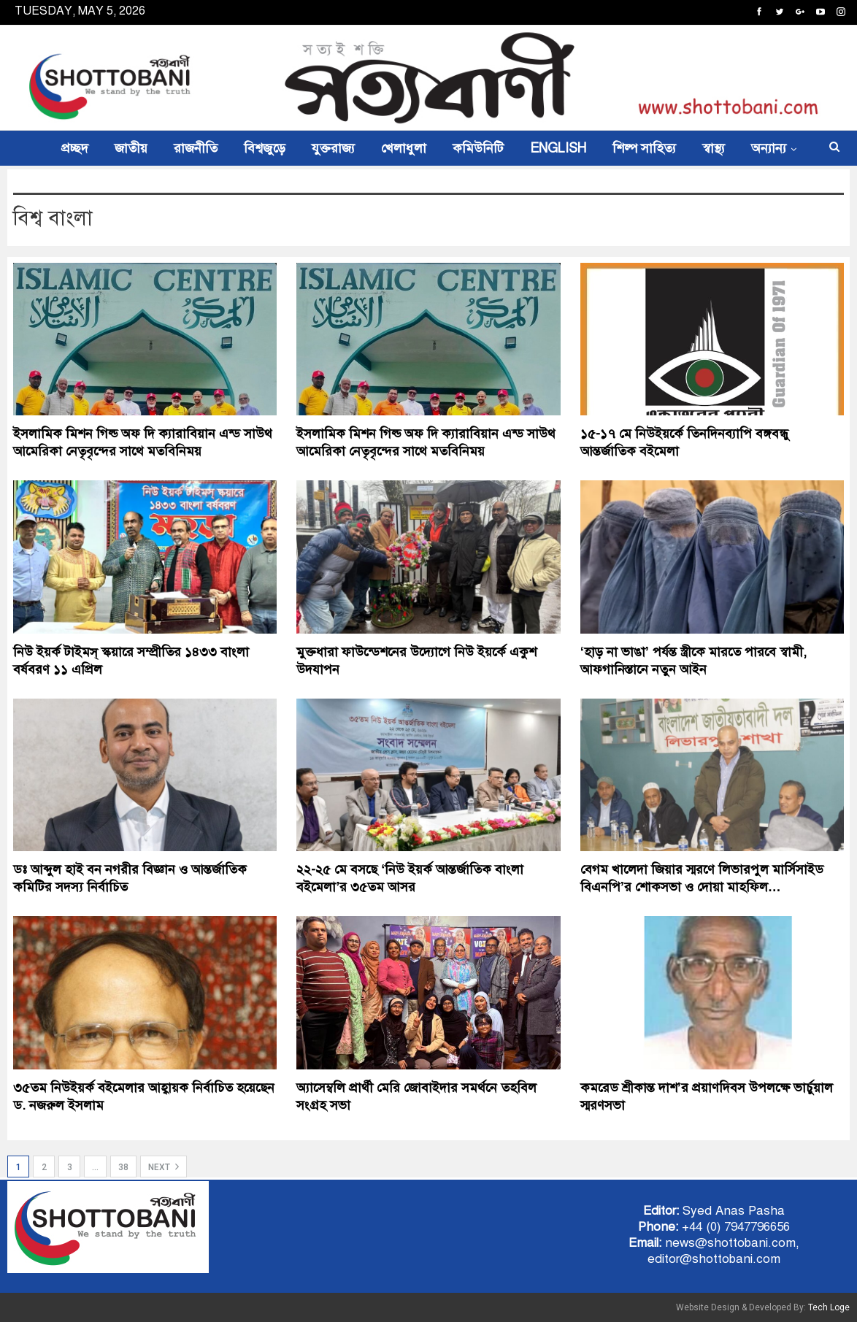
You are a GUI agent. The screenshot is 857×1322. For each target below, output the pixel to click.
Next (163, 1166)
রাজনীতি (196, 148)
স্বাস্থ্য (713, 148)
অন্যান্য (768, 148)
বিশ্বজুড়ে (264, 148)
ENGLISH (558, 148)
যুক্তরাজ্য (333, 148)
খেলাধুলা (403, 148)
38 (123, 1167)
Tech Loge (829, 1307)
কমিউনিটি (478, 148)
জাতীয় (131, 148)
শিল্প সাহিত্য (644, 148)
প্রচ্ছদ (74, 148)
